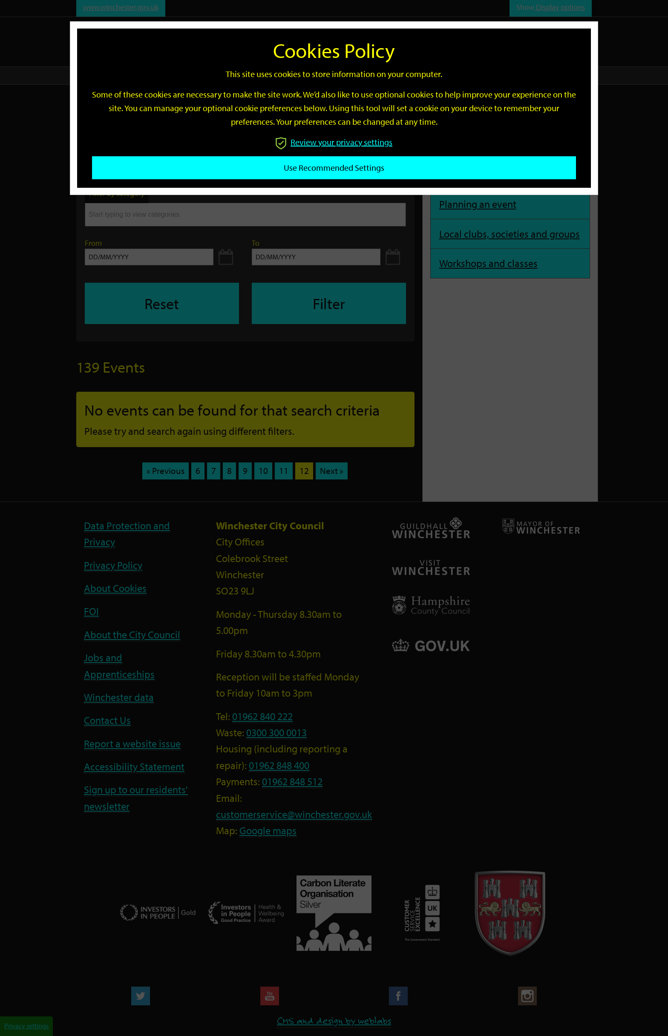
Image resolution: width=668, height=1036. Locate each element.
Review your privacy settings (334, 142)
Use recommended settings (334, 167)
